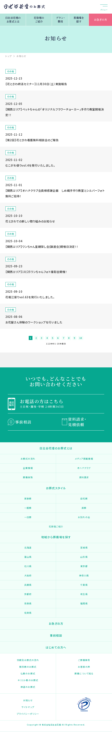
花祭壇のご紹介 (39, 19)
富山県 (28, 556)
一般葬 (28, 507)
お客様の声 (84, 666)
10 (80, 337)
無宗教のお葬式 (27, 666)
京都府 (28, 594)
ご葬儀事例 (84, 660)
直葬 (84, 507)
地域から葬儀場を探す (56, 537)
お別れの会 (84, 517)
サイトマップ (28, 707)
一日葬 (28, 517)
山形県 (84, 556)
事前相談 (23, 422)
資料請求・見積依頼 (77, 421)
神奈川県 (84, 575)
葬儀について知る (84, 673)
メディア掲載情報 (84, 458)
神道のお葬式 (28, 686)
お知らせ (28, 700)
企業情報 (28, 467)
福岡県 (84, 603)
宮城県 (84, 547)
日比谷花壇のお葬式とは (13, 19)
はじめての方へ (56, 647)
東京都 (84, 566)
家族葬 (28, 498)
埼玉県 (84, 594)
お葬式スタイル (56, 488)
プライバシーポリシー (28, 713)
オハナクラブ (84, 467)
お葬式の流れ (28, 458)
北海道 (28, 547)
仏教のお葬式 (28, 673)
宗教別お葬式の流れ (28, 660)
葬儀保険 (28, 477)
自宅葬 (84, 498)
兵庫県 (28, 584)
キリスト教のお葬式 (28, 680)
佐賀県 (28, 612)
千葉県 (84, 584)
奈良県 (28, 603)
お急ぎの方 (100, 19)
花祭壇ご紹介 (56, 526)
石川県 (28, 566)
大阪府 (28, 575)
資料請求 (84, 477)
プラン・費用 (60, 19)
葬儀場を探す (79, 19)
